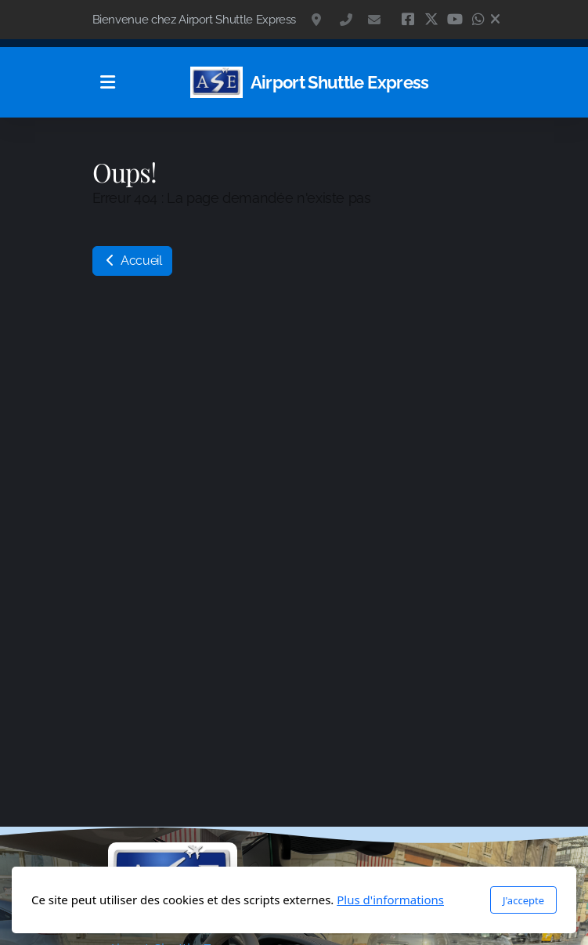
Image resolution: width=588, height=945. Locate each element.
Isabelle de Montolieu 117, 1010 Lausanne (318, 19)
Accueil (132, 260)
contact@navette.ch (374, 19)
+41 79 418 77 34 (346, 19)
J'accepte (523, 900)
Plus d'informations (390, 899)
